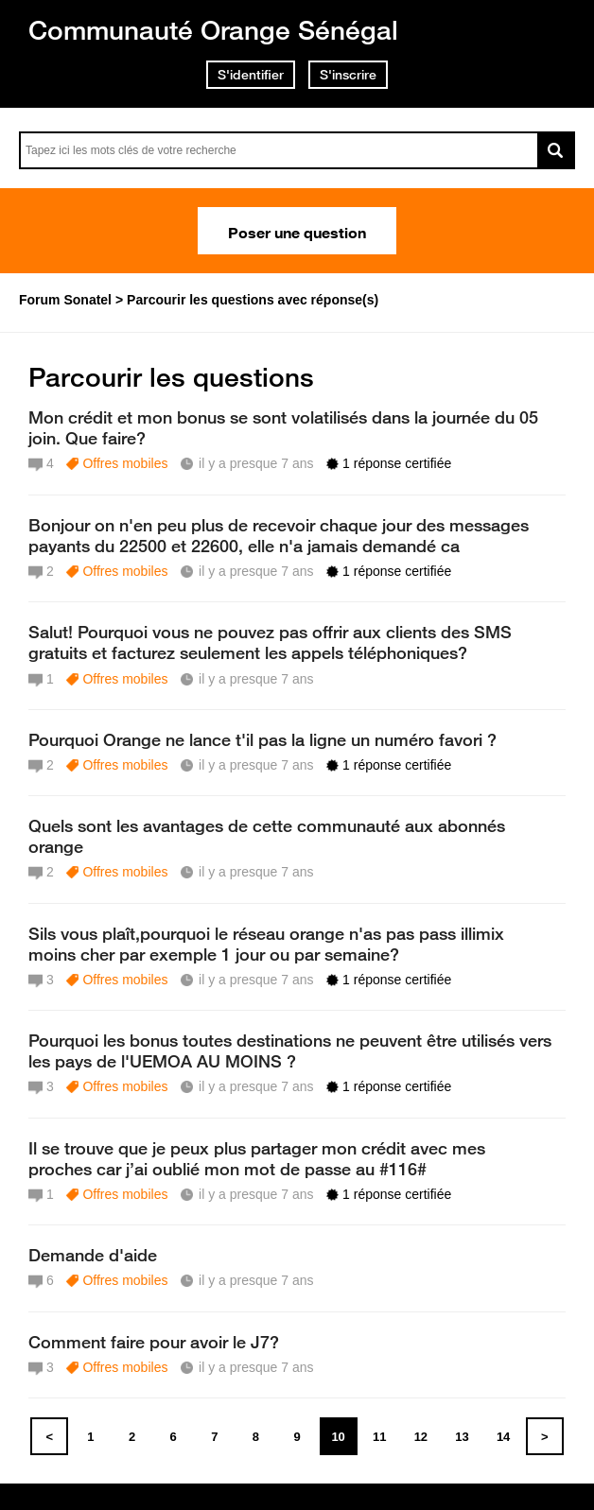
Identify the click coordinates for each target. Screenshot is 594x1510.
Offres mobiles (124, 463)
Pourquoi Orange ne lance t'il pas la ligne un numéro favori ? (262, 739)
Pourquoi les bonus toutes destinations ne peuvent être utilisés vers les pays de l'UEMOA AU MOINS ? (289, 1050)
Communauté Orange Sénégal (213, 29)
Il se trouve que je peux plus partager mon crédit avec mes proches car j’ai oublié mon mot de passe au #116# (256, 1158)
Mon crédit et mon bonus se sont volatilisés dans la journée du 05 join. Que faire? (283, 427)
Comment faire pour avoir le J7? (153, 1341)
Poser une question (297, 231)
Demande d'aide (92, 1254)
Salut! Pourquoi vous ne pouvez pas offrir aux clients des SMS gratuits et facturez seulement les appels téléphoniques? (270, 642)
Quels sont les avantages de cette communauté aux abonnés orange (266, 836)
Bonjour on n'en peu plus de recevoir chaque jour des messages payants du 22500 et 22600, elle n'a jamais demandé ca (278, 535)
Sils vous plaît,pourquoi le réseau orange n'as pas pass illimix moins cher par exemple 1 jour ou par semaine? (266, 943)
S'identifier (251, 74)
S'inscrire (348, 74)
